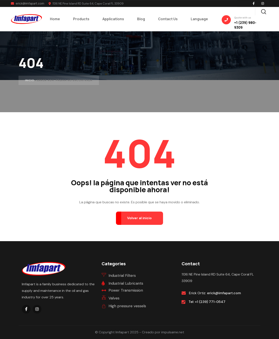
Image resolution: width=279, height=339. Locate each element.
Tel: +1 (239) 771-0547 (207, 301)
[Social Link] (253, 3)
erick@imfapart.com (27, 3)
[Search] (263, 11)
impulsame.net (172, 332)
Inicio (29, 80)
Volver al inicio (139, 218)
